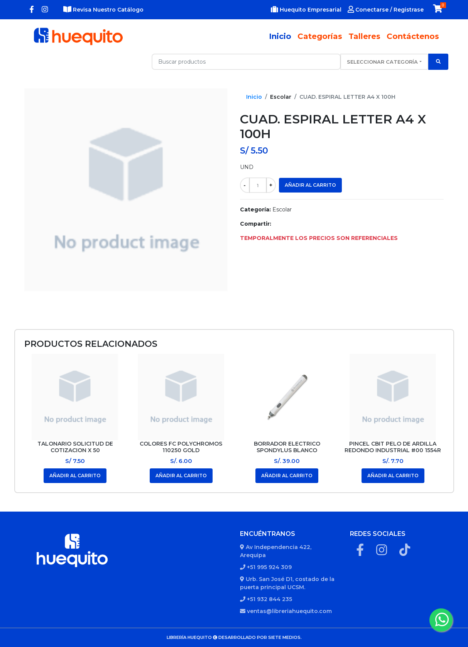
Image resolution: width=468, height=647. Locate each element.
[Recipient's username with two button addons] (246, 62)
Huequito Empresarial (306, 9)
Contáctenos (413, 36)
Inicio (281, 36)
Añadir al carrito (310, 185)
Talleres (364, 36)
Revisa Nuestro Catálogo (103, 9)
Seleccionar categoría (382, 62)
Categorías (319, 36)
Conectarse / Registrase (386, 9)
